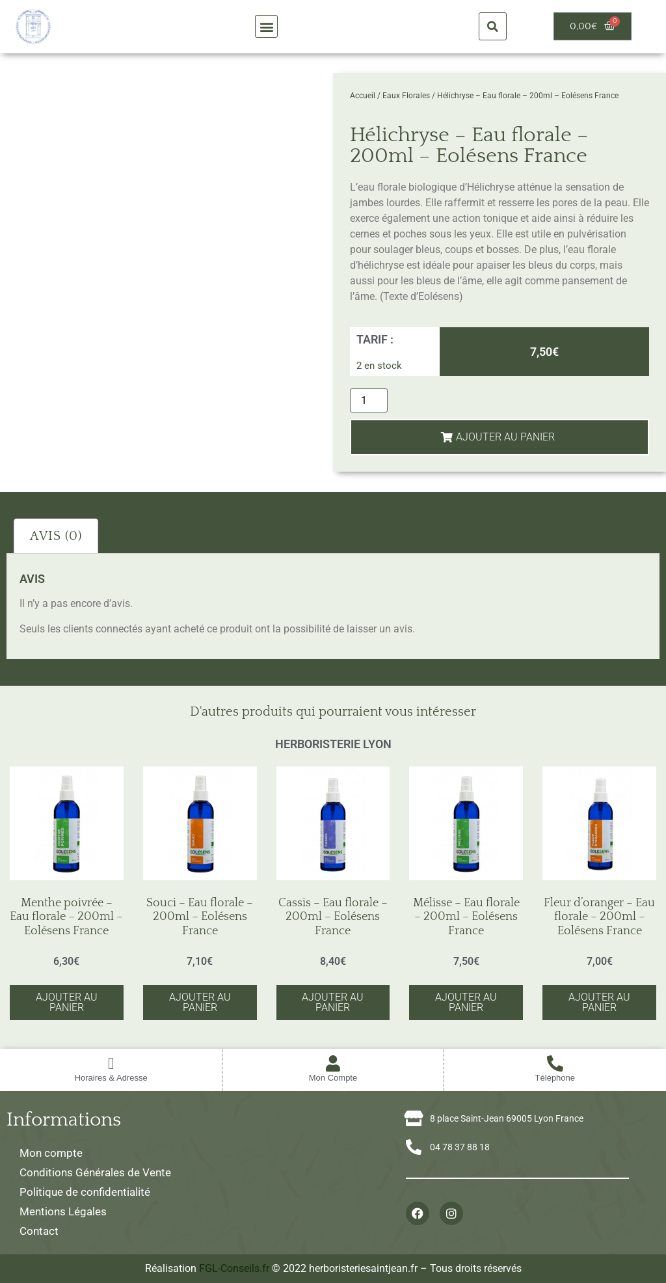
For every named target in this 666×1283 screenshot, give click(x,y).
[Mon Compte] (333, 1063)
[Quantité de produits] (369, 400)
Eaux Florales (406, 95)
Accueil (362, 95)
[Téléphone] (555, 1063)
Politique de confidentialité (85, 1191)
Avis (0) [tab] (56, 536)
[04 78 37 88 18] (413, 1147)
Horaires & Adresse (111, 1078)
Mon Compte (333, 1078)
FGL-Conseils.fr (234, 1268)
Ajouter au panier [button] (67, 1002)
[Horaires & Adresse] (111, 1063)
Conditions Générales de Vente (95, 1172)
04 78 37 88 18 (460, 1147)
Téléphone (555, 1078)
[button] (266, 26)
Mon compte (51, 1152)
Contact (39, 1230)
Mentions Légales (63, 1211)
